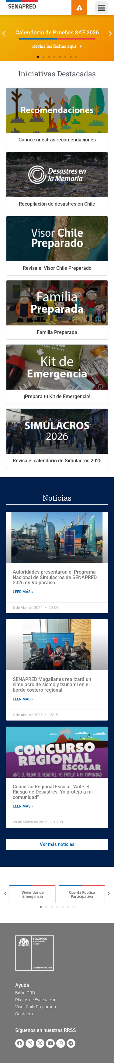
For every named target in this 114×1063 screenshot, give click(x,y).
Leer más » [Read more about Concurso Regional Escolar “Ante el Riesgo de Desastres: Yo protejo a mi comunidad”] (23, 806)
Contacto (24, 1013)
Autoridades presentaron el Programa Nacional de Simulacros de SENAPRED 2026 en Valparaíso (55, 577)
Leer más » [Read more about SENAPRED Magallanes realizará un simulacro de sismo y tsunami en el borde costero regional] (23, 699)
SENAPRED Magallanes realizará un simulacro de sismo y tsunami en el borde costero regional (52, 684)
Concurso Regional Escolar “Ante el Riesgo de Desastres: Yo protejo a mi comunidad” (53, 792)
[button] (101, 7)
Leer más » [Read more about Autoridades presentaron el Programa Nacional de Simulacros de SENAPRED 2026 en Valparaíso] (23, 592)
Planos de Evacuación (36, 999)
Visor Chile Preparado (35, 1006)
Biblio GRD (25, 992)
